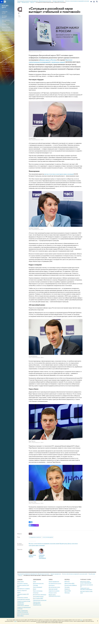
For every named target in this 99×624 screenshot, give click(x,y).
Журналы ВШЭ (68, 590)
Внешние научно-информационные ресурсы (54, 595)
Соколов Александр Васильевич (6, 57)
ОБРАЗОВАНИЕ (37, 579)
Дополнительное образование (39, 594)
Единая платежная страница (23, 613)
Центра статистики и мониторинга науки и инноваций (59, 174)
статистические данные (47, 537)
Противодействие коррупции (23, 599)
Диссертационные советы (54, 587)
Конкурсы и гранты (53, 592)
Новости (20, 575)
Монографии (5, 50)
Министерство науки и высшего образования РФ (85, 582)
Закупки (18, 592)
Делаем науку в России (48, 60)
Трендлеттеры (5, 24)
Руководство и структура (22, 583)
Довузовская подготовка (38, 583)
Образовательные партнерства (39, 600)
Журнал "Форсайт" (6, 27)
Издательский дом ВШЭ (69, 583)
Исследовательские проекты (55, 583)
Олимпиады (35, 585)
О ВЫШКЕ (19, 579)
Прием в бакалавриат (37, 587)
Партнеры (4, 47)
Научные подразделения (56, 574)
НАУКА (50, 579)
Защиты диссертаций (53, 589)
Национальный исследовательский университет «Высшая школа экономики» (33, 574)
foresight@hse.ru (8, 71)
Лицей (34, 581)
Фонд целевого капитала (22, 597)
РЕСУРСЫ (67, 579)
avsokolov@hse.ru (8, 61)
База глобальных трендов (6, 20)
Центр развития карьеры (38, 596)
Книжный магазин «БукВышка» (71, 585)
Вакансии (4, 44)
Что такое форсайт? (4, 16)
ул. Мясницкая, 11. (6, 68)
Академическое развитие (54, 590)
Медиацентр (67, 589)
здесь (81, 619)
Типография (67, 587)
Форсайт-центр (63, 543)
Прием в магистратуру (37, 590)
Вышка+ (34, 589)
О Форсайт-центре (5, 12)
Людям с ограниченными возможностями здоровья (22, 611)
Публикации (5, 33)
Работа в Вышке (20, 615)
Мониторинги (52, 585)
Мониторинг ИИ (6, 30)
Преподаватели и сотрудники (23, 588)
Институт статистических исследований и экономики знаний (44, 543)
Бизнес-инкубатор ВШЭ (38, 598)
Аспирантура (35, 592)
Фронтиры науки (6, 39)
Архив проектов (6, 41)
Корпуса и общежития (22, 590)
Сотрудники (5, 36)
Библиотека (67, 581)
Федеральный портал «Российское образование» (86, 588)
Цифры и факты (20, 581)
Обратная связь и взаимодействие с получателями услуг (37, 604)
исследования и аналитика (35, 537)
